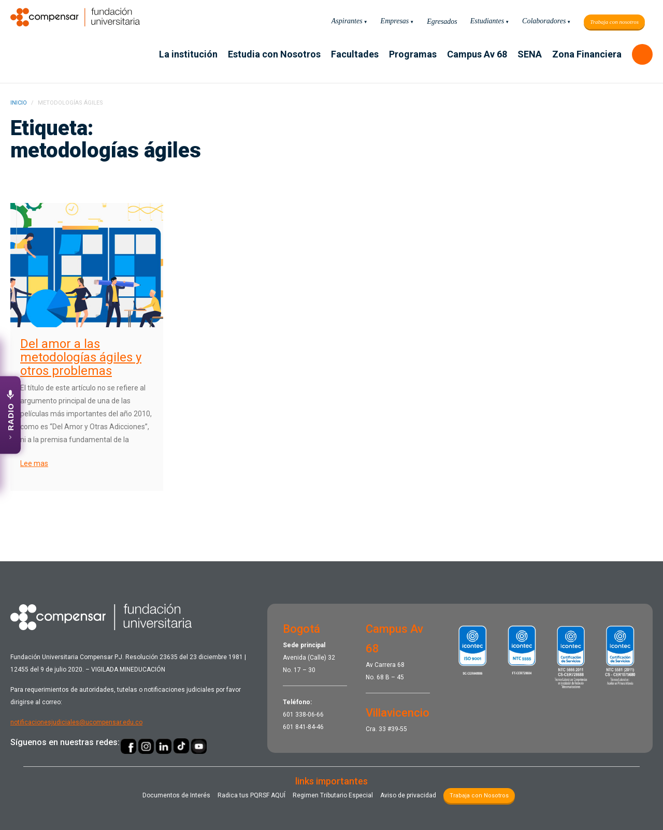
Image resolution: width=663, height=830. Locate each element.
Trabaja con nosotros (614, 22)
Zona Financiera (587, 54)
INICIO (18, 102)
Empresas (395, 21)
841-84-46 (309, 727)
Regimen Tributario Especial (333, 795)
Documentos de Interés (176, 795)
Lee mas (34, 463)
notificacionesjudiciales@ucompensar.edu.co (76, 722)
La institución (188, 54)
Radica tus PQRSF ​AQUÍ (251, 795)
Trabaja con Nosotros (479, 795)
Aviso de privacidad (408, 795)
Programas (413, 54)
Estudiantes (487, 21)
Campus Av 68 (477, 54)
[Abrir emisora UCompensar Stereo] (10, 415)
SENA (529, 54)
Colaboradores (544, 21)
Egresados (442, 21)
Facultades (355, 54)
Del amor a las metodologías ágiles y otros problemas (80, 357)
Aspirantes (347, 21)
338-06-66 (309, 714)
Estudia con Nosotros (274, 54)
